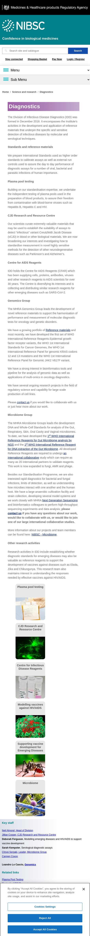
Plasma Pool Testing (12, 879)
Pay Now (57, 59)
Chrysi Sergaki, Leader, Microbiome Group (24, 852)
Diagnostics (46, 92)
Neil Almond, (17, 830)
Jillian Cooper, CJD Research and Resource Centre (29, 834)
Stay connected (14, 59)
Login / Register (76, 59)
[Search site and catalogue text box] (35, 51)
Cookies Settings (45, 908)
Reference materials (58, 330)
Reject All (45, 919)
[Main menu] (45, 70)
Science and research (24, 92)
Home (5, 92)
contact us (23, 402)
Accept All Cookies (45, 930)
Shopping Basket (37, 59)
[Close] (83, 890)
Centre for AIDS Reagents (15, 883)
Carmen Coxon (10, 856)
